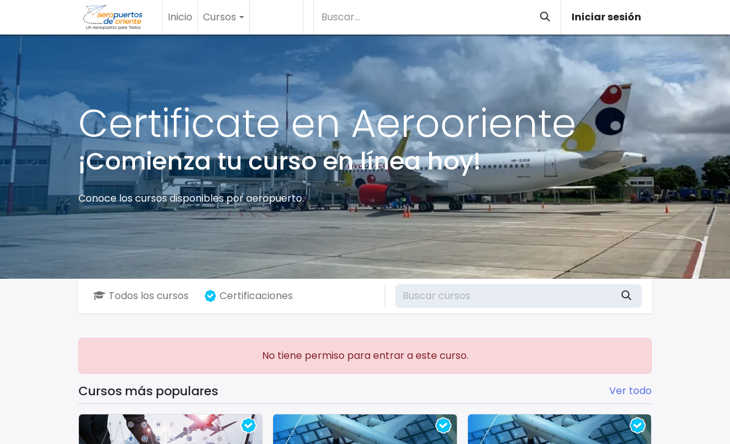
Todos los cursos (141, 296)
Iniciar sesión (606, 17)
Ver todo (630, 391)
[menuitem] (180, 17)
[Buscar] (545, 17)
